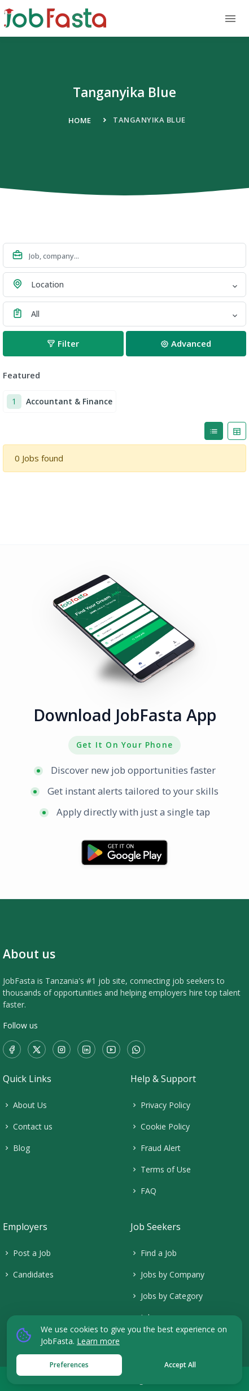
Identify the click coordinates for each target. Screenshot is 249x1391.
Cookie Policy (160, 1126)
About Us (25, 1105)
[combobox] (124, 284)
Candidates (28, 1274)
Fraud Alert (155, 1148)
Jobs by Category (166, 1295)
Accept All (180, 1365)
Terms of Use (160, 1169)
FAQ (143, 1190)
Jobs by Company (167, 1274)
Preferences (69, 1365)
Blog (16, 1148)
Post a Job (27, 1253)
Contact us (28, 1126)
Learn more (98, 1341)
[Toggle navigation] (230, 18)
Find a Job (153, 1253)
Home (79, 120)
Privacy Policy (160, 1105)
